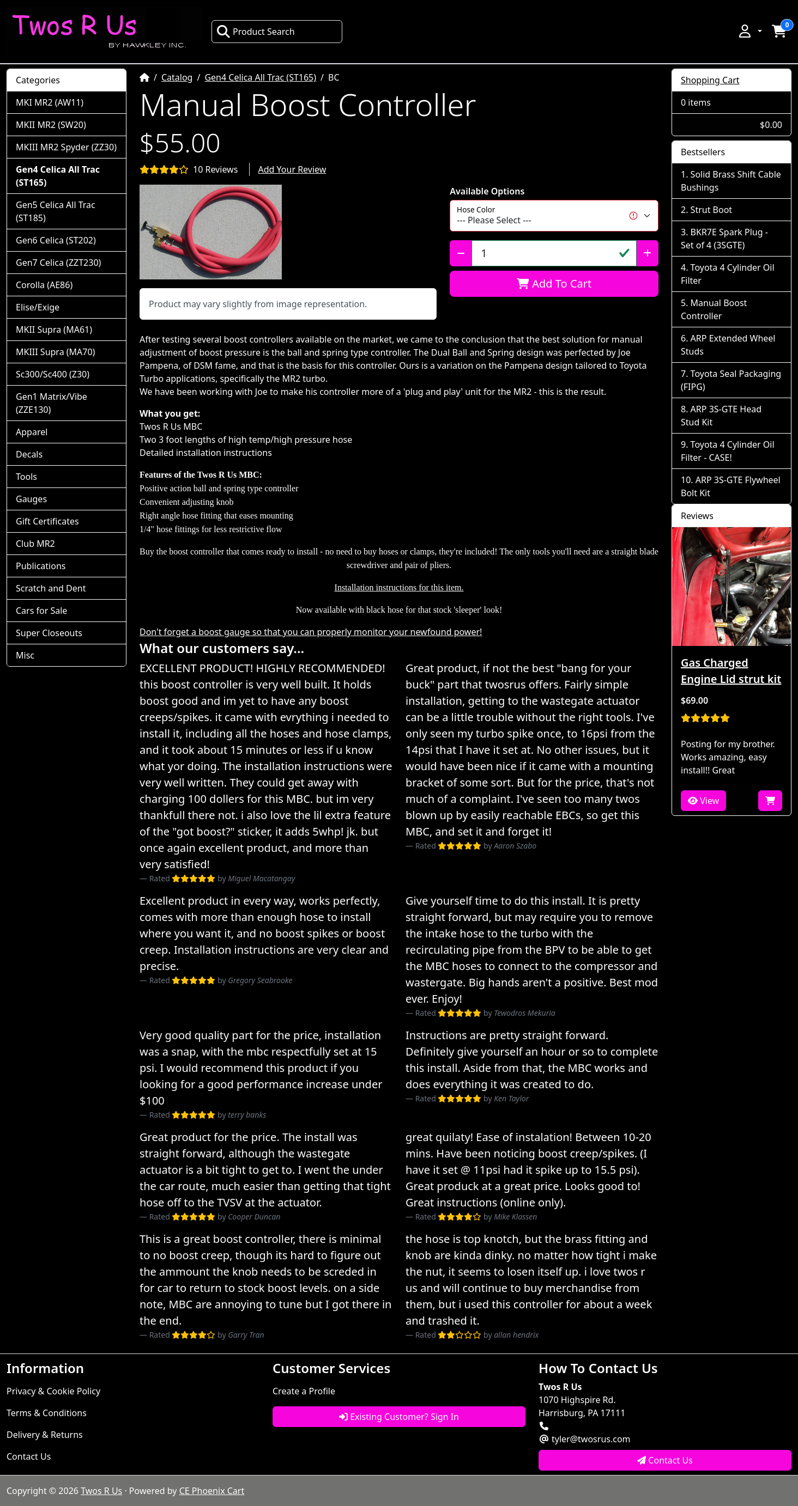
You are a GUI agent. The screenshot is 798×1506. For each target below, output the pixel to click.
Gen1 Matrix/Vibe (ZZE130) (51, 403)
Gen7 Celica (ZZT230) (58, 263)
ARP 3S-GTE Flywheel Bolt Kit (731, 486)
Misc (25, 655)
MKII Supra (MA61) (54, 330)
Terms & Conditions (47, 1413)
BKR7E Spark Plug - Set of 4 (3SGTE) (724, 238)
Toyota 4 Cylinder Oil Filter (728, 273)
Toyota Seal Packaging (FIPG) (731, 380)
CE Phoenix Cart (212, 1491)
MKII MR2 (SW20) (51, 125)
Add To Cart (554, 283)
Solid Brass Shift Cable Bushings (731, 180)
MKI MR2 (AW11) (49, 102)
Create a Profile (304, 1391)
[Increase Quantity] (647, 253)
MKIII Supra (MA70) (55, 352)
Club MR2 (35, 544)
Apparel (31, 432)
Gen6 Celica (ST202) (56, 240)
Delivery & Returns (45, 1435)
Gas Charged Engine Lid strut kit (731, 670)
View (703, 801)
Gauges (31, 499)
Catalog (177, 77)
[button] (749, 31)
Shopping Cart (710, 80)
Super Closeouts (49, 633)
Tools (26, 477)
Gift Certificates (47, 521)
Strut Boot (712, 210)
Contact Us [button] (665, 1460)
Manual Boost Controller (714, 309)
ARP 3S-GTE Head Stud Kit (721, 415)
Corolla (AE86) (44, 285)
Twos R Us (101, 1491)
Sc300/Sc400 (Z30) (52, 374)
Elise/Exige (37, 307)
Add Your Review (292, 169)
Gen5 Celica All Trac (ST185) (55, 211)
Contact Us (29, 1456)
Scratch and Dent (51, 588)
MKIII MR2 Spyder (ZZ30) (66, 147)
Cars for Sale (41, 611)
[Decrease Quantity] (461, 253)
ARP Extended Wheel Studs (728, 344)
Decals (29, 454)
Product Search (255, 32)
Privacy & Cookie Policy (53, 1391)
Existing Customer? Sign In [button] (399, 1417)
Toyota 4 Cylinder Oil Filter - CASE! (728, 451)
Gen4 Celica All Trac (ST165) (260, 77)
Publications (40, 566)
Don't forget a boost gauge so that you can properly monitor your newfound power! (311, 632)
